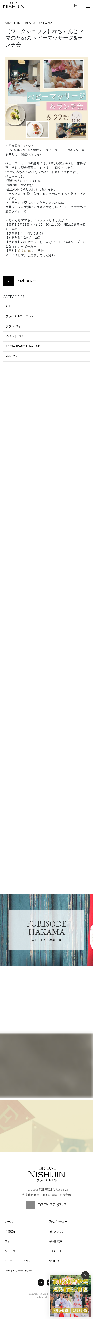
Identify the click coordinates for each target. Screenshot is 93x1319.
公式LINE (24, 250)
